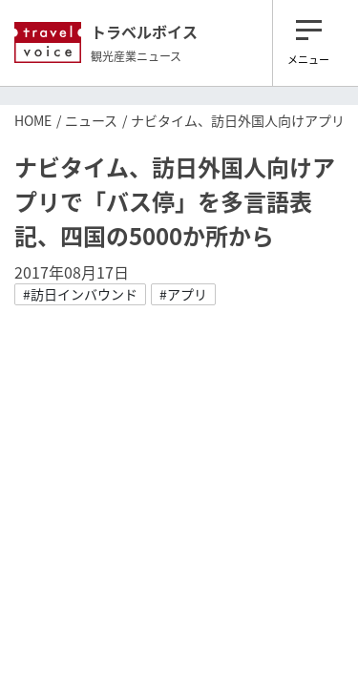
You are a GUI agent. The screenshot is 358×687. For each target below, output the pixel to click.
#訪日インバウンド (80, 293)
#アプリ (183, 293)
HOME (33, 120)
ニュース (91, 120)
